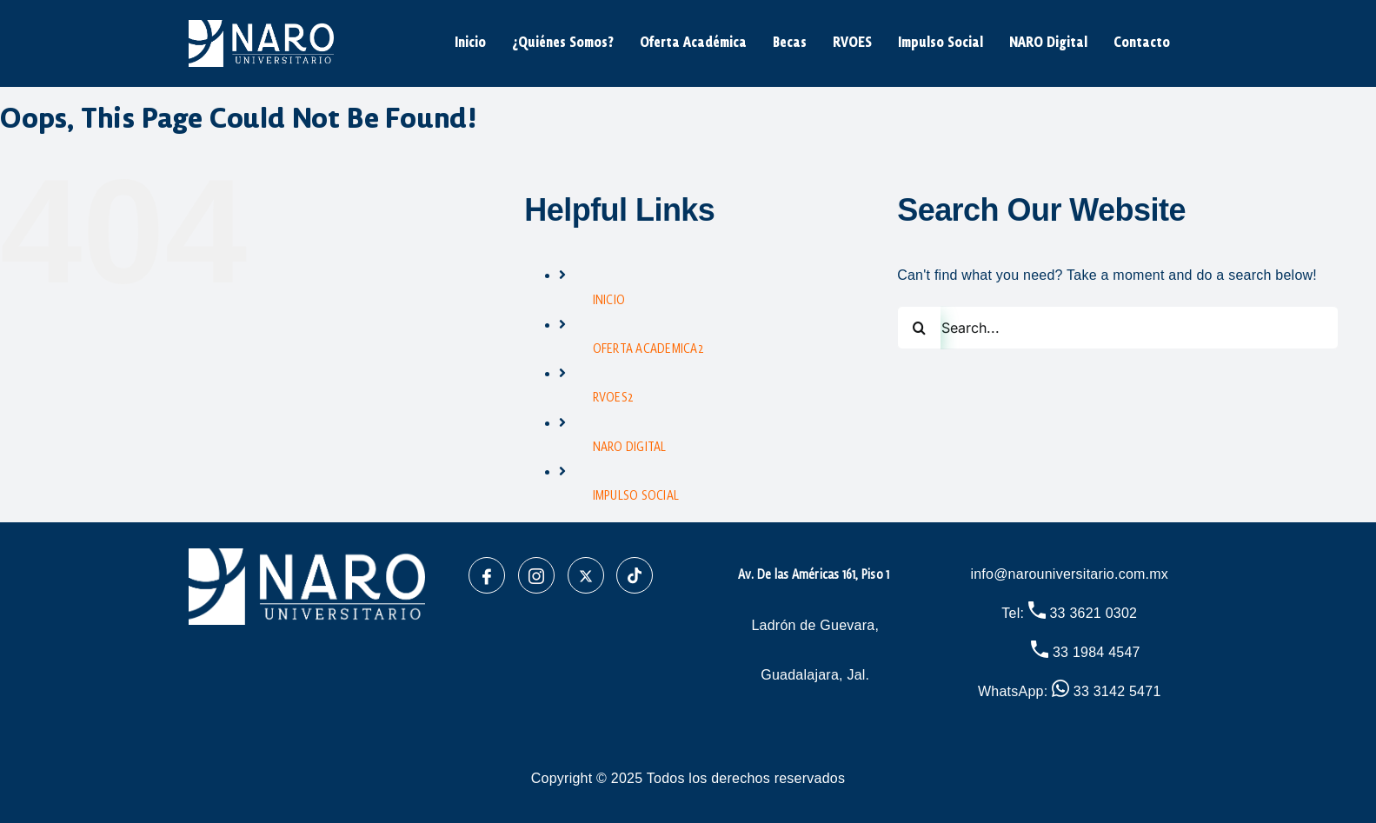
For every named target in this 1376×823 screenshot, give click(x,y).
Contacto (1141, 43)
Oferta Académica (693, 43)
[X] (586, 575)
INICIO (609, 301)
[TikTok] (634, 575)
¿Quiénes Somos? (563, 43)
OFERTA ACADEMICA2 (648, 349)
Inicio (470, 43)
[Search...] (1118, 327)
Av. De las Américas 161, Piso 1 (815, 575)
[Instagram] (536, 575)
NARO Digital (1048, 43)
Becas (790, 43)
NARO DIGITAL (630, 447)
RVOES (852, 43)
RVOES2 (613, 398)
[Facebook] (487, 575)
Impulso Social (940, 43)
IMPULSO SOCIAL (636, 496)
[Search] (919, 327)
